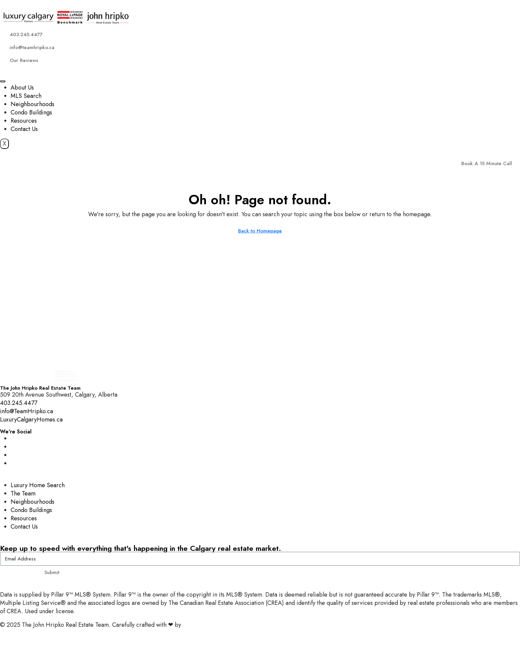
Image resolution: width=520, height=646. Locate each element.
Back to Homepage (260, 230)
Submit (51, 572)
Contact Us (24, 129)
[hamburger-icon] (2, 81)
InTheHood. (198, 624)
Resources (24, 120)
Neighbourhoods (32, 104)
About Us (22, 87)
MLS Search (26, 96)
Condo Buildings (31, 112)
